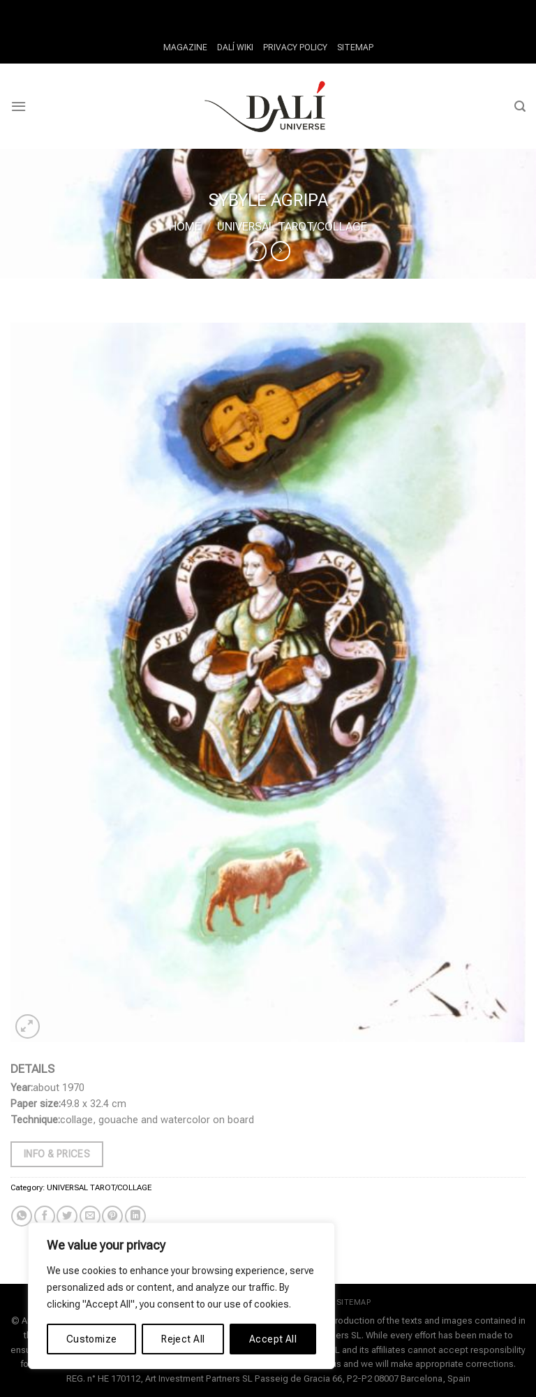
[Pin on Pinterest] (112, 1216)
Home (185, 226)
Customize (91, 1339)
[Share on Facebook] (44, 1216)
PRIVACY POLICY (294, 47)
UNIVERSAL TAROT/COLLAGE (292, 226)
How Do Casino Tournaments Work (81, 8)
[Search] (520, 106)
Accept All (273, 1339)
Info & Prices (57, 1154)
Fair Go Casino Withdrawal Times (241, 8)
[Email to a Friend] (90, 1216)
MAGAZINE (190, 47)
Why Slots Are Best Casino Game (396, 8)
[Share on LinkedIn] (135, 1216)
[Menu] (18, 106)
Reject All (182, 1339)
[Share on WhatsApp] (21, 1216)
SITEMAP (350, 47)
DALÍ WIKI (237, 47)
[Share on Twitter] (67, 1216)
